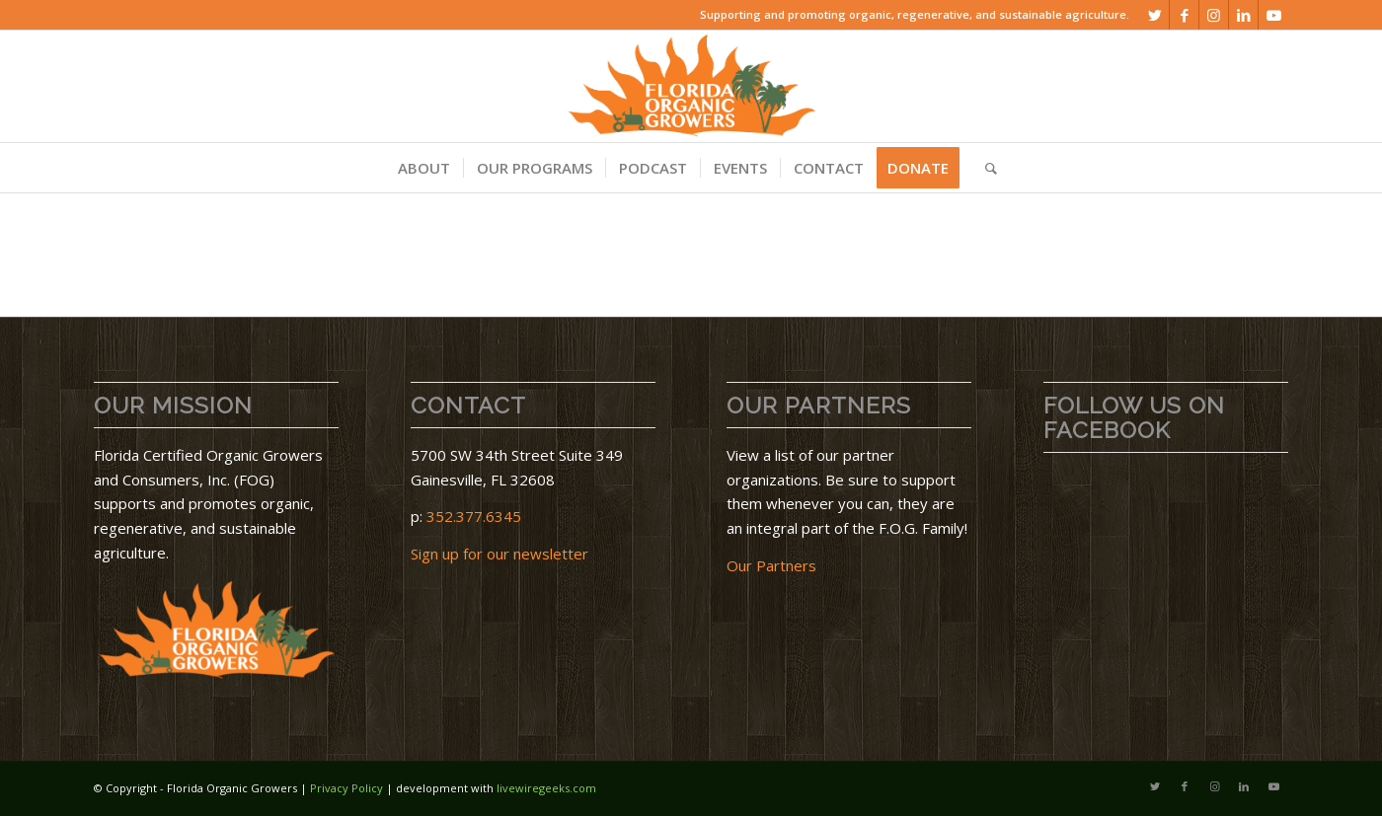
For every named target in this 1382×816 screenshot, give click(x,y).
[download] (691, 86)
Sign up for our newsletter (499, 553)
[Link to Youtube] (1273, 15)
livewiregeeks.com (546, 787)
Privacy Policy (346, 787)
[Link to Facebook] (1184, 15)
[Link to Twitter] (1154, 15)
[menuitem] (424, 167)
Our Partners (771, 565)
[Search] (984, 167)
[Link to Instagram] (1213, 15)
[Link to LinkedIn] (1243, 15)
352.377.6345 (473, 516)
